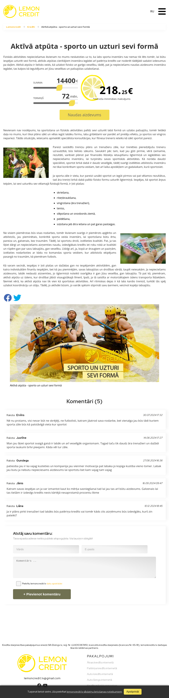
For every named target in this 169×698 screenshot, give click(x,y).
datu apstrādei (54, 583)
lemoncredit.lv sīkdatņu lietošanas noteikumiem (94, 691)
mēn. (74, 96)
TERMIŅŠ (38, 98)
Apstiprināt (132, 691)
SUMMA (38, 82)
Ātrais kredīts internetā (100, 662)
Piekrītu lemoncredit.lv (42, 583)
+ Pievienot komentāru (42, 594)
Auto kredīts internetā (100, 674)
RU (152, 11)
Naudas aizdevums (84, 114)
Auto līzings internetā (99, 680)
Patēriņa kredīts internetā (102, 668)
